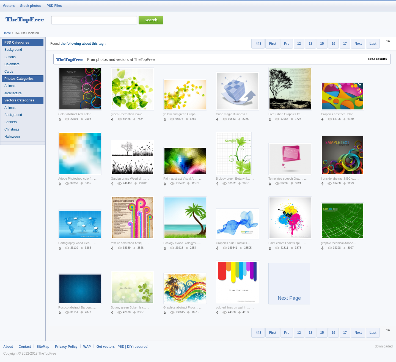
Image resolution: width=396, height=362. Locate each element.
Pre (286, 44)
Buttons (10, 57)
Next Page (289, 286)
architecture (13, 93)
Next (358, 44)
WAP (87, 347)
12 (299, 44)
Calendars (12, 64)
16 (333, 44)
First (272, 44)
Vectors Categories (19, 100)
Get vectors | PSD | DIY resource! (122, 347)
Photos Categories (19, 79)
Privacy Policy (66, 347)
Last (373, 44)
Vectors (9, 6)
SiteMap (43, 347)
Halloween (12, 136)
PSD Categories (16, 42)
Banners (10, 122)
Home (7, 33)
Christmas (11, 129)
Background (13, 50)
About (8, 347)
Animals (10, 86)
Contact (25, 347)
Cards (8, 71)
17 (345, 44)
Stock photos (30, 6)
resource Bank (26, 20)
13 (310, 44)
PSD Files (54, 6)
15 (322, 44)
